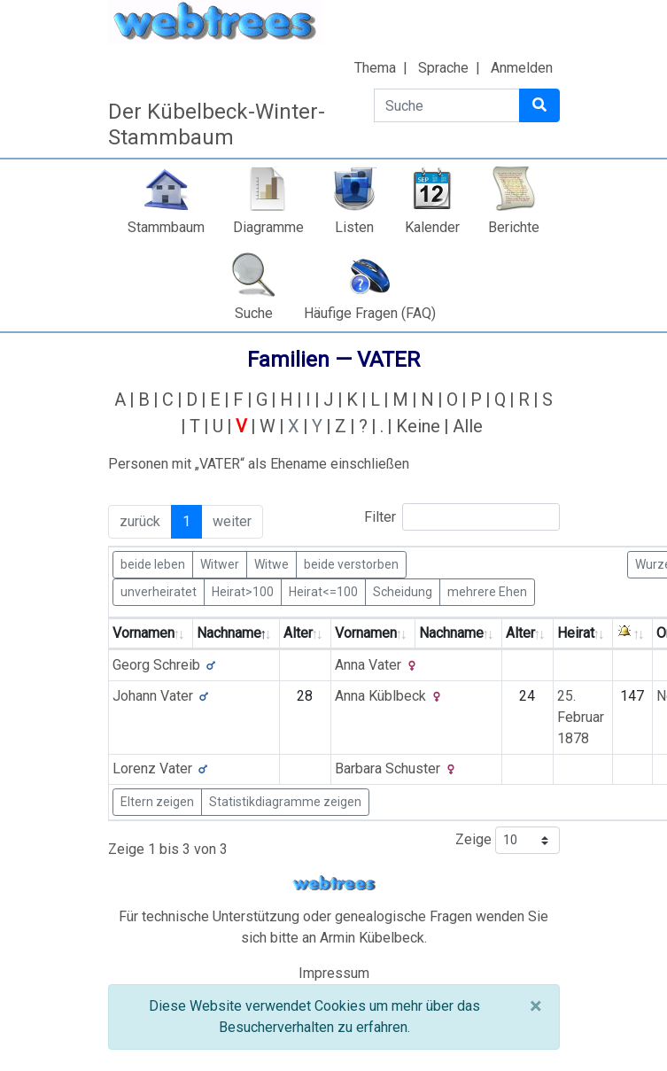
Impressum (334, 973)
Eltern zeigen (157, 802)
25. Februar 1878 (580, 717)
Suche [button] (254, 313)
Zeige (507, 840)
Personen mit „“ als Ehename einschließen (258, 463)
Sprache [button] (443, 67)
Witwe (271, 563)
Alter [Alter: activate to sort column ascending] (298, 633)
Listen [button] (354, 227)
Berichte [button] (513, 227)
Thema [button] (375, 67)
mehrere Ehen (487, 591)
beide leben (152, 563)
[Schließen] (535, 1006)
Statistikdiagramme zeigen (285, 802)
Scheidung (402, 591)
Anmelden (522, 67)
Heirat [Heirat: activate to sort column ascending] (575, 633)
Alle (468, 426)
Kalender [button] (432, 227)
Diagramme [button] (268, 227)
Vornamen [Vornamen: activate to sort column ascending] (143, 633)
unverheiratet (158, 591)
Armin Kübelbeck (372, 937)
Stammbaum (166, 227)
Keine (418, 426)
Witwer (219, 563)
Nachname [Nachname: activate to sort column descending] (229, 633)
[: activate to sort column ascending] (633, 633)
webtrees (334, 883)
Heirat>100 (243, 591)
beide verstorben (351, 563)
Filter (462, 517)
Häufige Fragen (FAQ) (370, 313)
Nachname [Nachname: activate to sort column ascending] (451, 633)
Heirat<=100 (323, 591)
